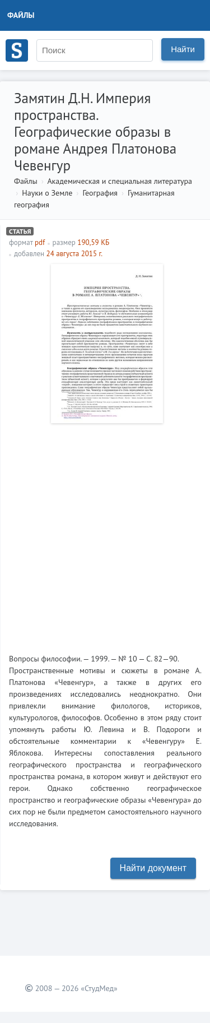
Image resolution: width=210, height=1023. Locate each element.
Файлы (21, 15)
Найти (183, 49)
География (100, 193)
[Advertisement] (105, 534)
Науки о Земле (47, 193)
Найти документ (153, 868)
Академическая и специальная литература (119, 181)
